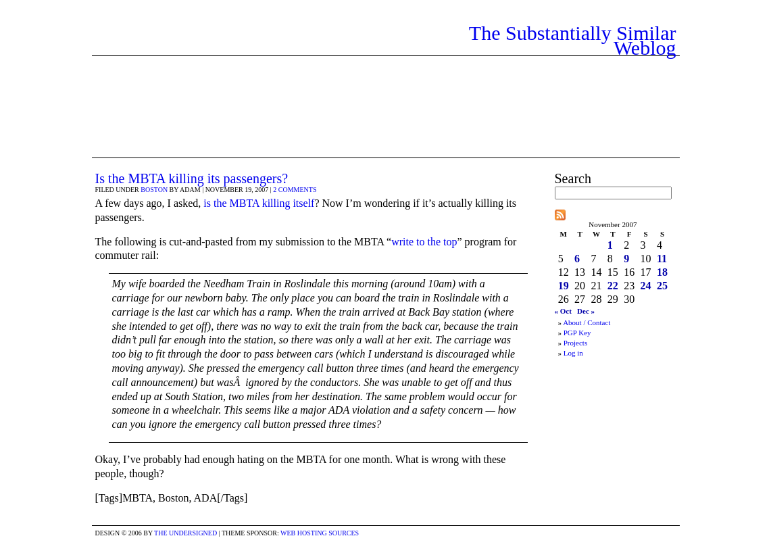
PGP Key (577, 333)
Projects (575, 343)
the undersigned (185, 533)
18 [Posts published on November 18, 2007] (662, 272)
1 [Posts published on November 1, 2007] (610, 245)
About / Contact (586, 322)
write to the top (424, 241)
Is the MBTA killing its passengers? (192, 178)
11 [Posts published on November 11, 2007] (662, 258)
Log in (573, 353)
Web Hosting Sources (319, 533)
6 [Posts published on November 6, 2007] (577, 258)
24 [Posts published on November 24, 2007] (646, 285)
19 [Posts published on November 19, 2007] (563, 285)
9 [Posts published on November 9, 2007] (626, 258)
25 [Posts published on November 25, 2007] (662, 285)
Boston (154, 189)
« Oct (563, 311)
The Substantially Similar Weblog (572, 40)
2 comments (294, 189)
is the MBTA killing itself (258, 203)
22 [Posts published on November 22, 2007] (612, 285)
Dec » (586, 311)
